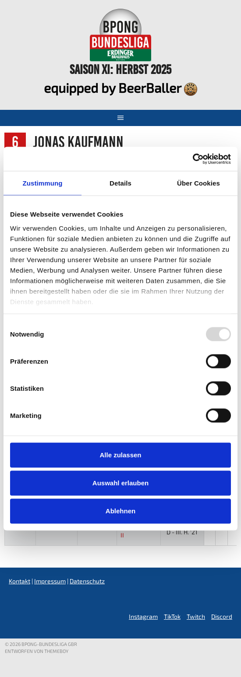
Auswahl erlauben (120, 483)
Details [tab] (120, 183)
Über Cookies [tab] (198, 183)
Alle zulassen (120, 455)
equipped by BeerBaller (120, 87)
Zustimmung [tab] (43, 183)
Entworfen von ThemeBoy (36, 651)
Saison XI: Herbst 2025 (120, 69)
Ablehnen (120, 511)
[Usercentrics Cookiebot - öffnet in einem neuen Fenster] (192, 159)
